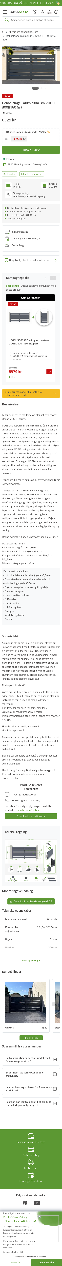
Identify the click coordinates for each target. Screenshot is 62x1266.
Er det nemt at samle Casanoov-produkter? (24, 1074)
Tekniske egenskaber (31, 174)
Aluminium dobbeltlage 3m (23, 32)
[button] (35, 88)
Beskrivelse (9, 174)
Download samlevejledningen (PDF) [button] (31, 901)
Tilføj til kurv (31, 149)
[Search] (34, 20)
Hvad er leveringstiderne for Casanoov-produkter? (28, 1088)
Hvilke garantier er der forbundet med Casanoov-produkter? (27, 1059)
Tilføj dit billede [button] (31, 1038)
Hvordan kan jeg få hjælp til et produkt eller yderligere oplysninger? (28, 1103)
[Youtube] (37, 1203)
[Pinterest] (25, 1203)
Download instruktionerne (31, 816)
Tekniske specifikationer (28, 810)
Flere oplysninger (31, 960)
